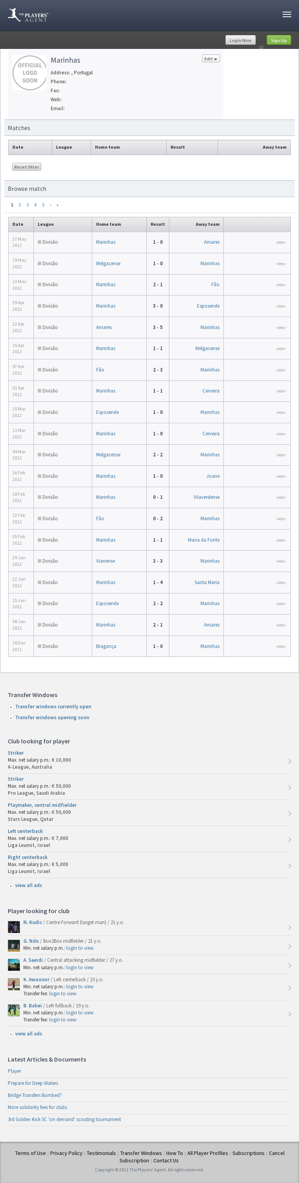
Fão (215, 284)
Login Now (241, 40)
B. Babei (33, 1005)
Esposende (208, 306)
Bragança (106, 646)
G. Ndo (31, 941)
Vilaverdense (206, 497)
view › (281, 242)
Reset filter (26, 167)
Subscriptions (248, 1153)
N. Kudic (33, 922)
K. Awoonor (37, 979)
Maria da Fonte (204, 540)
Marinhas (105, 242)
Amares (212, 242)
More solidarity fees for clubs (37, 1107)
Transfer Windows (141, 1153)
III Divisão (48, 242)
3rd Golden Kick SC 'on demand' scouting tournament (64, 1119)
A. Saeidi (33, 960)
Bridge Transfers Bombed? (35, 1095)
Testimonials (101, 1153)
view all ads (28, 885)
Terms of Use (30, 1153)
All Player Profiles (207, 1153)
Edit (211, 59)
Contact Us (166, 1160)
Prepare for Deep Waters (33, 1083)
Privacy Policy (66, 1153)
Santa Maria (207, 582)
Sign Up (279, 40)
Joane (213, 476)
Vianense (105, 561)
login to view (79, 948)
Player (14, 1071)
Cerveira (211, 390)
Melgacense (108, 263)
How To (174, 1153)
